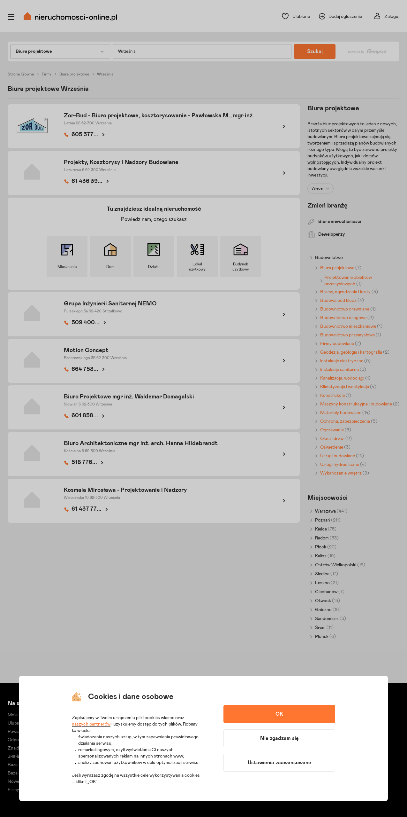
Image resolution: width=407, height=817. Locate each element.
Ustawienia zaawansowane (279, 762)
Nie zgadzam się (279, 738)
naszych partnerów (91, 724)
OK (279, 714)
